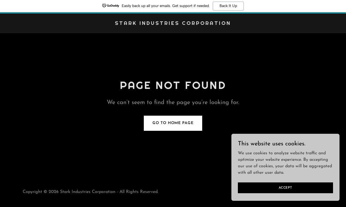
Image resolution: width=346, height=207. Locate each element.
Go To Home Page (172, 123)
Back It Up (228, 6)
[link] (173, 24)
